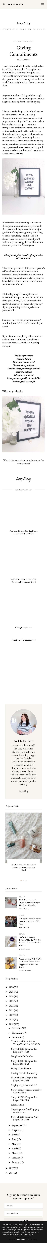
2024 (11, 996)
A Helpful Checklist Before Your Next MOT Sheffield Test (30, 921)
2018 (11, 1024)
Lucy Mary (23, 23)
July (14, 1134)
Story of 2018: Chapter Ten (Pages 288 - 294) (24, 1062)
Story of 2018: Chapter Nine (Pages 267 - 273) (24, 1118)
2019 (11, 1019)
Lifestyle (29, 41)
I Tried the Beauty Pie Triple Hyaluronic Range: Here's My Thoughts (29, 903)
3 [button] (26, 880)
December (17, 1028)
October (16, 1037)
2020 (11, 1014)
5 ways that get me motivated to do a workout (26, 1091)
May (14, 1143)
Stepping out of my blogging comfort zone (25, 1111)
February (16, 1157)
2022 (11, 1005)
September (17, 1125)
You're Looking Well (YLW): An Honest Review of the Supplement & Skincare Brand (30, 963)
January (16, 1162)
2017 (11, 1168)
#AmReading (17, 1104)
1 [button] (21, 880)
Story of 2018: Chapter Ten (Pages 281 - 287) (24, 1079)
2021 (11, 1010)
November (17, 1032)
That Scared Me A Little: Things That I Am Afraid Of (25, 1043)
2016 (11, 1172)
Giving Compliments (21, 1068)
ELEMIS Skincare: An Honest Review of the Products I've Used (24, 867)
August (16, 1130)
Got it (30, 1239)
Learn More (20, 1239)
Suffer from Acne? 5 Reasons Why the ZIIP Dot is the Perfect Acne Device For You (30, 941)
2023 (11, 1001)
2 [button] (23, 880)
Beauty (22, 896)
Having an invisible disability (24, 1073)
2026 (11, 987)
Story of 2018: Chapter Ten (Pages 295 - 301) (24, 1050)
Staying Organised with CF (24, 1085)
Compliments (19, 41)
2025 (11, 991)
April (14, 1148)
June (14, 1139)
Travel (22, 915)
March (15, 1153)
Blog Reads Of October (22, 1056)
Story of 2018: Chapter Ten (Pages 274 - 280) (24, 1099)
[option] (23, 844)
